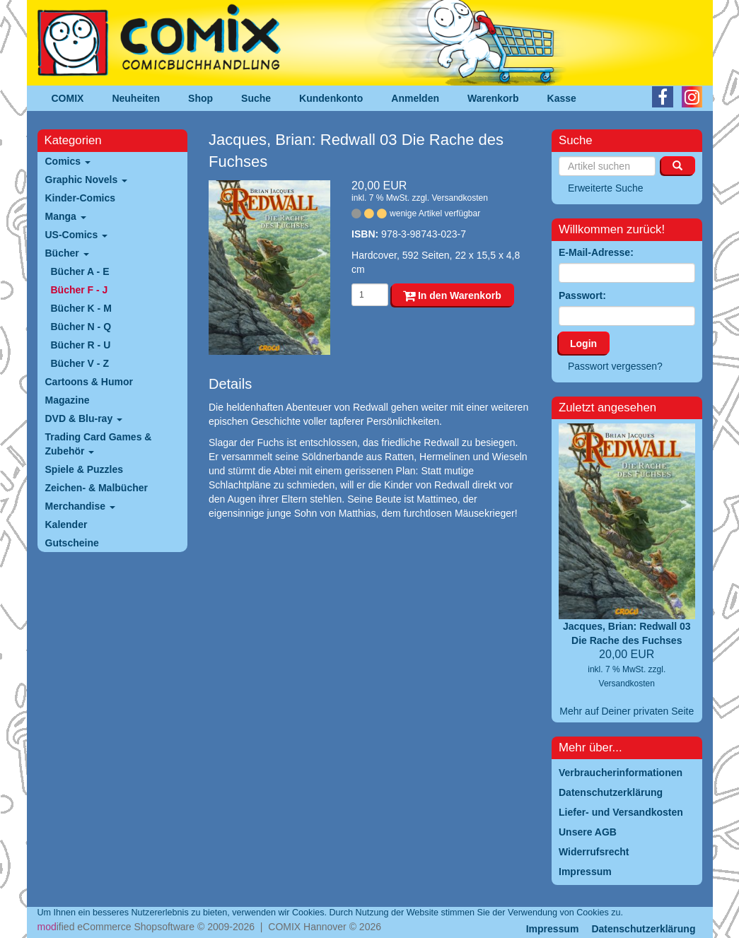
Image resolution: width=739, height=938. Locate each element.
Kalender (66, 524)
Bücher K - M (81, 308)
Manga (65, 216)
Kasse (561, 98)
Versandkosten (459, 198)
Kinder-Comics (80, 198)
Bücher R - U (81, 345)
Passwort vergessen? (615, 366)
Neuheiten (136, 98)
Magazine (67, 400)
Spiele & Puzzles (84, 469)
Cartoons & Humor (89, 381)
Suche (256, 98)
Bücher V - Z (80, 363)
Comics (68, 161)
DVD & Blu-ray (84, 418)
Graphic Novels (86, 179)
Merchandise (80, 506)
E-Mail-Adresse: (596, 252)
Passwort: (582, 295)
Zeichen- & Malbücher (96, 487)
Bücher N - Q (81, 326)
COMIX (68, 98)
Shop (200, 98)
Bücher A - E (80, 271)
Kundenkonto (331, 98)
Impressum (552, 928)
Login (583, 343)
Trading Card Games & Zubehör (98, 444)
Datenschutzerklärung (643, 928)
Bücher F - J (79, 289)
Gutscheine (72, 543)
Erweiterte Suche (606, 188)
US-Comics (76, 234)
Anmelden (415, 98)
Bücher (67, 253)
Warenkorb (493, 98)
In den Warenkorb (452, 295)
